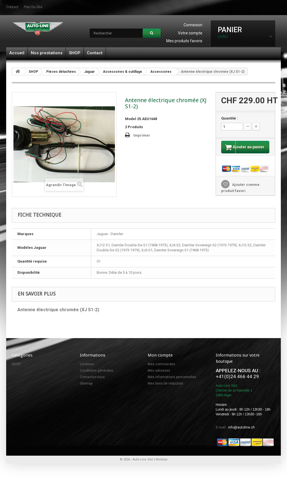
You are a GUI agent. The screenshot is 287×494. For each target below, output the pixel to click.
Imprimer (141, 135)
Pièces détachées (61, 72)
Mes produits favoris (184, 41)
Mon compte (160, 360)
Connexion (193, 25)
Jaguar (89, 72)
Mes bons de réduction (165, 389)
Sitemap (86, 389)
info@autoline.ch (241, 433)
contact (12, 7)
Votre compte (190, 33)
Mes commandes (161, 370)
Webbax (161, 465)
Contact (95, 52)
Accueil (16, 52)
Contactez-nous (92, 383)
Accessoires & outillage (122, 72)
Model (130, 119)
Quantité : (229, 118)
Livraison (87, 370)
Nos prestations (47, 52)
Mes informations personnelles (172, 383)
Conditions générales (96, 376)
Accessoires (161, 72)
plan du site (33, 7)
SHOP (74, 52)
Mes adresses (159, 376)
